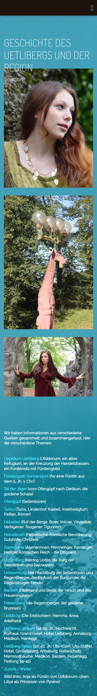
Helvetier (12, 522)
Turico (9, 509)
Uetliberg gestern (19, 628)
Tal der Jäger (15, 489)
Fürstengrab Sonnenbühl (26, 476)
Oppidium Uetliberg (21, 458)
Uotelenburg (15, 572)
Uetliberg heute (18, 646)
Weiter (26, 669)
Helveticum (14, 534)
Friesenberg (14, 603)
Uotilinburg (14, 560)
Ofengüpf (12, 501)
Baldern (11, 590)
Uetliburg (12, 615)
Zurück (10, 669)
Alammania (14, 547)
